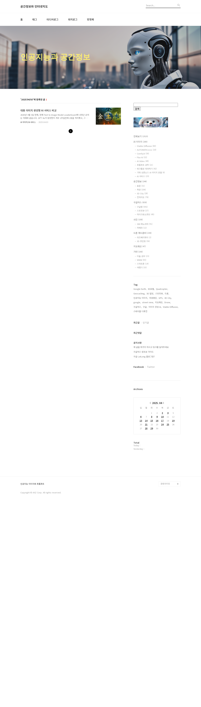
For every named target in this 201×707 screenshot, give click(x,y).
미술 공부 (143, 256)
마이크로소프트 (145, 214)
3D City (142, 193)
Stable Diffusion (146, 145)
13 (141, 521)
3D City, (168, 398)
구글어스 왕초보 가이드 (143, 452)
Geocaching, (139, 394)
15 (151, 521)
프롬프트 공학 (145, 164)
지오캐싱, (159, 403)
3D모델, (151, 389)
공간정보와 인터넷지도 (34, 6)
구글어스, (137, 407)
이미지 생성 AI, (155, 407)
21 (146, 525)
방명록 (90, 19)
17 (162, 521)
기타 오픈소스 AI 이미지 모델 (151, 172)
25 (168, 525)
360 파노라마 (144, 223)
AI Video (143, 161)
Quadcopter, (162, 389)
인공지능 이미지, (140, 398)
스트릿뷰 (143, 210)
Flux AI (142, 157)
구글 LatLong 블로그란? (144, 457)
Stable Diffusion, (170, 407)
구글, (145, 407)
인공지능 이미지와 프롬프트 (32, 686)
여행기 (142, 267)
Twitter (151, 467)
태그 (34, 19)
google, (137, 403)
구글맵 (142, 206)
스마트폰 (143, 263)
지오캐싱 (139, 246)
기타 (138, 251)
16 (157, 521)
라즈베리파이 (144, 237)
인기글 (146, 423)
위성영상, (153, 398)
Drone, (167, 403)
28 (146, 529)
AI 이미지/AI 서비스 (28, 122)
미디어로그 (52, 19)
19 (173, 521)
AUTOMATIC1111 (146, 149)
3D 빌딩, (150, 394)
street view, (148, 403)
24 (162, 525)
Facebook (138, 467)
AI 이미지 (140, 141)
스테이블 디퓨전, (140, 412)
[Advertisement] (157, 330)
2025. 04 (157, 503)
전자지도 (143, 197)
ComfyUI (143, 153)
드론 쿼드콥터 (142, 232)
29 (151, 529)
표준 (141, 185)
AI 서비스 (143, 176)
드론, (167, 394)
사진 (138, 219)
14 (146, 521)
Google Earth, (140, 389)
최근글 (136, 423)
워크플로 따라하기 (147, 168)
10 (162, 517)
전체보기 (140, 136)
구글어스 (140, 202)
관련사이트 (165, 685)
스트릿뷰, (159, 394)
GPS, (161, 398)
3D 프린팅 (143, 241)
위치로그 (72, 19)
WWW (141, 259)
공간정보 (140, 181)
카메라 (142, 227)
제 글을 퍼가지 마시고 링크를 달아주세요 (151, 447)
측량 (141, 189)
